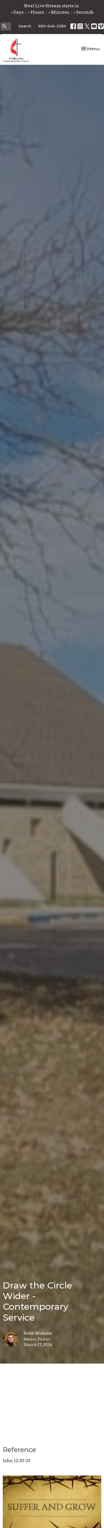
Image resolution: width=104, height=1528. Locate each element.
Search (24, 26)
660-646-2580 (52, 26)
